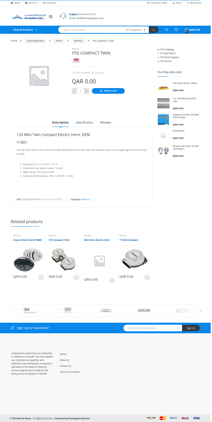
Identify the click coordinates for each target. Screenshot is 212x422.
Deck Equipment (35, 40)
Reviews (105, 122)
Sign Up (191, 328)
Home (15, 2)
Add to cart (110, 90)
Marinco (78, 40)
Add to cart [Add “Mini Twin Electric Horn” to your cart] (112, 280)
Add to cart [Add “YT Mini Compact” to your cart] (147, 277)
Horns (59, 40)
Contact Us (49, 2)
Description (60, 122)
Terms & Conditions (70, 371)
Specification (84, 122)
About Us (31, 2)
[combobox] (90, 29)
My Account (193, 2)
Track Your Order (157, 2)
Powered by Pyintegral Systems (72, 418)
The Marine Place (21, 418)
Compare (99, 72)
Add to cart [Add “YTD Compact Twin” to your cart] (76, 277)
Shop (176, 2)
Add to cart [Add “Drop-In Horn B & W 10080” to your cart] (41, 277)
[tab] (60, 124)
